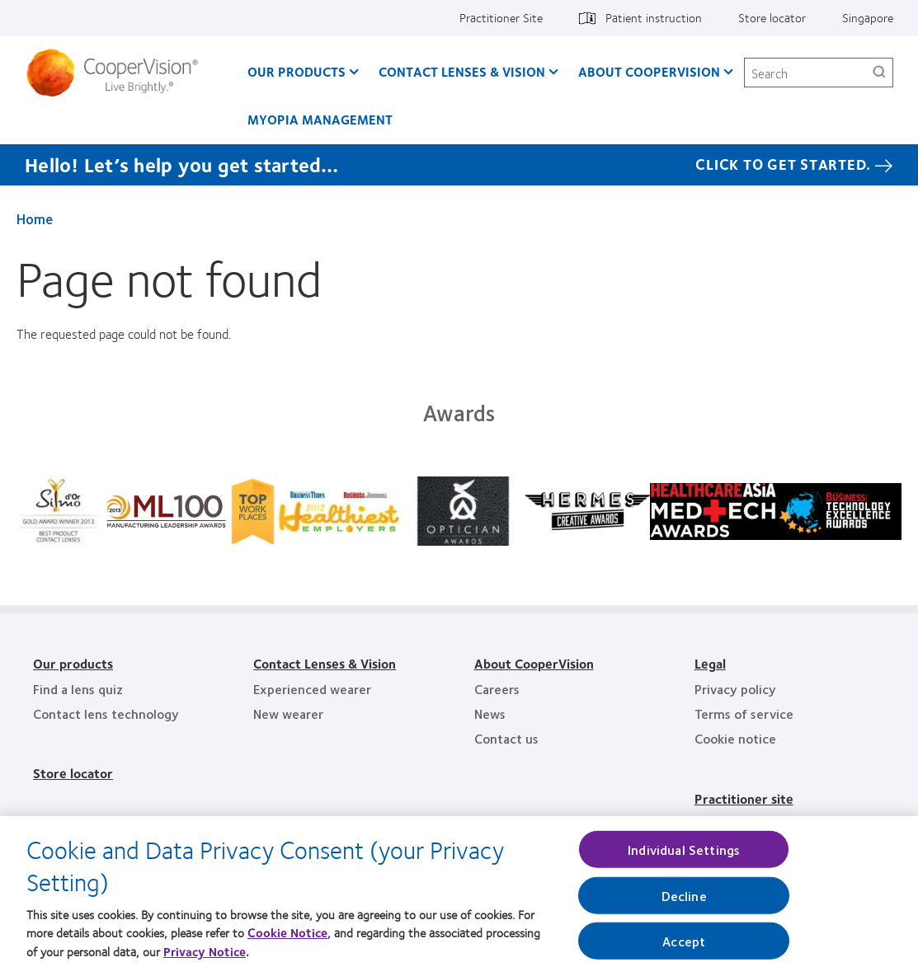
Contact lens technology (106, 713)
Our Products (296, 71)
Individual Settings (684, 855)
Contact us (506, 738)
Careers (497, 688)
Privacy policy (735, 688)
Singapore (867, 17)
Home (34, 218)
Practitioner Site (501, 17)
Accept (683, 947)
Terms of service (743, 713)
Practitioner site (743, 798)
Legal (710, 663)
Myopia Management (320, 119)
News (490, 713)
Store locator (772, 17)
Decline (684, 902)
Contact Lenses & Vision (462, 71)
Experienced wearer (312, 688)
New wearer (288, 713)
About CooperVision (649, 71)
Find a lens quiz (78, 688)
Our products (73, 663)
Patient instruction (653, 17)
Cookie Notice (287, 939)
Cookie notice (735, 738)
